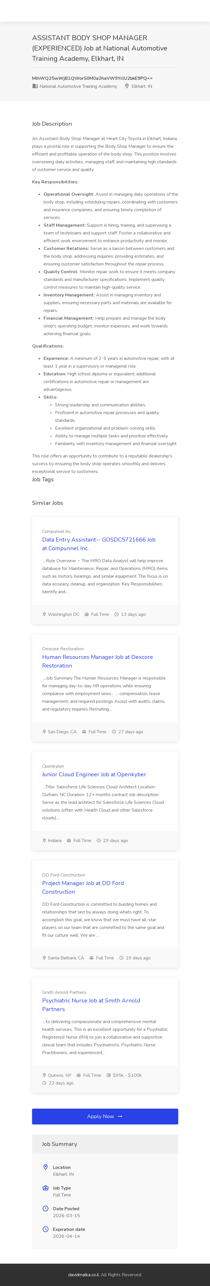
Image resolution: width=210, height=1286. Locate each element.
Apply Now (105, 1116)
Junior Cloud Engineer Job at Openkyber (94, 774)
